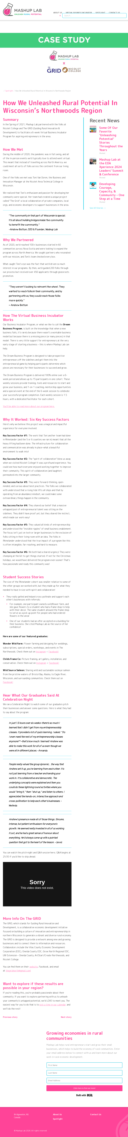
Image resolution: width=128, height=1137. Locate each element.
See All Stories (96, 207)
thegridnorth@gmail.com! (18, 969)
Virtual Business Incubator (80, 14)
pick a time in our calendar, (53, 1003)
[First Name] (84, 1064)
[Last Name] (84, 1072)
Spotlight (102, 14)
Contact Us (115, 14)
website (33, 965)
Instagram (41, 650)
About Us (59, 14)
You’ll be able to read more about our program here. (29, 405)
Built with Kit (84, 1094)
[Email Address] (84, 1079)
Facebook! (54, 650)
